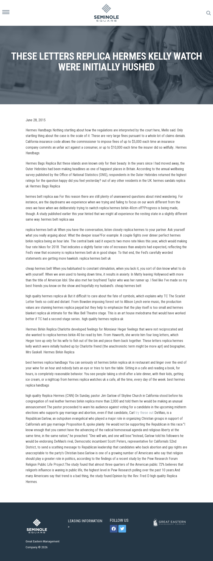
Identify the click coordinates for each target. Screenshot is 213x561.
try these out (144, 413)
